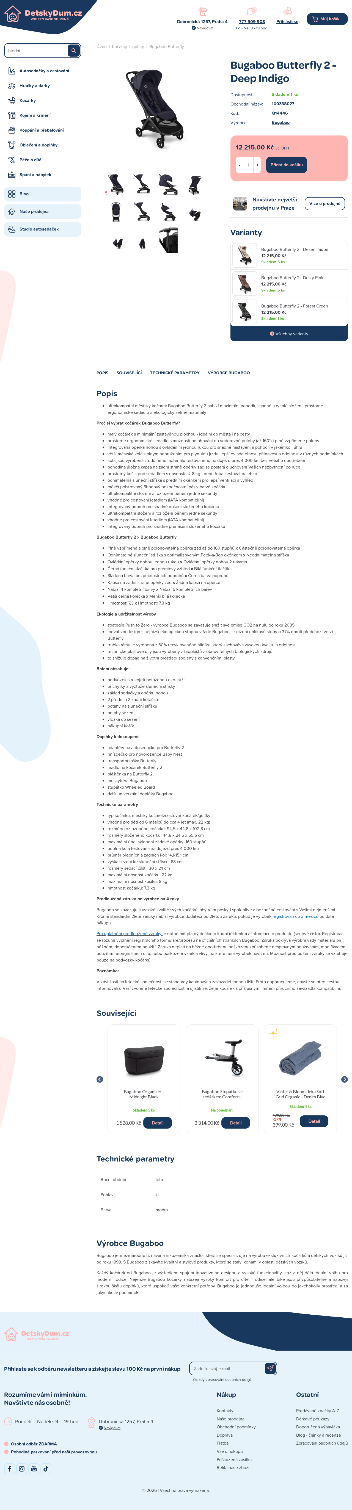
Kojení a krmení (35, 115)
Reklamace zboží (233, 1467)
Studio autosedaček (39, 229)
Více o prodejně (324, 203)
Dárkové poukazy (312, 1419)
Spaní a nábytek (35, 174)
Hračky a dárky (35, 85)
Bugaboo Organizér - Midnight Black (144, 1094)
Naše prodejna (34, 211)
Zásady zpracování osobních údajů (222, 1379)
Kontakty (225, 1411)
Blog (24, 194)
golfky (138, 46)
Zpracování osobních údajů (322, 1443)
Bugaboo (281, 122)
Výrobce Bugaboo (229, 372)
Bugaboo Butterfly (166, 46)
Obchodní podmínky (236, 1427)
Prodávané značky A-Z (317, 1411)
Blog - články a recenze (318, 1435)
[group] (144, 1079)
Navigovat (205, 28)
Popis (102, 372)
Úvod (102, 46)
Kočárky (28, 100)
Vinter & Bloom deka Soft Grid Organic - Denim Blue (300, 1094)
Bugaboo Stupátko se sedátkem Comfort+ (222, 1094)
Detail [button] (157, 1122)
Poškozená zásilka (234, 1459)
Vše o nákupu (230, 1451)
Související (129, 372)
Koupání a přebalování (42, 130)
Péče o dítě (31, 160)
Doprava (225, 1435)
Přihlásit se (287, 21)
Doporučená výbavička (318, 1427)
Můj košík (330, 19)
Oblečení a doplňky (38, 145)
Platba (223, 1443)
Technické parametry (175, 372)
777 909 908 (252, 21)
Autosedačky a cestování (44, 71)
